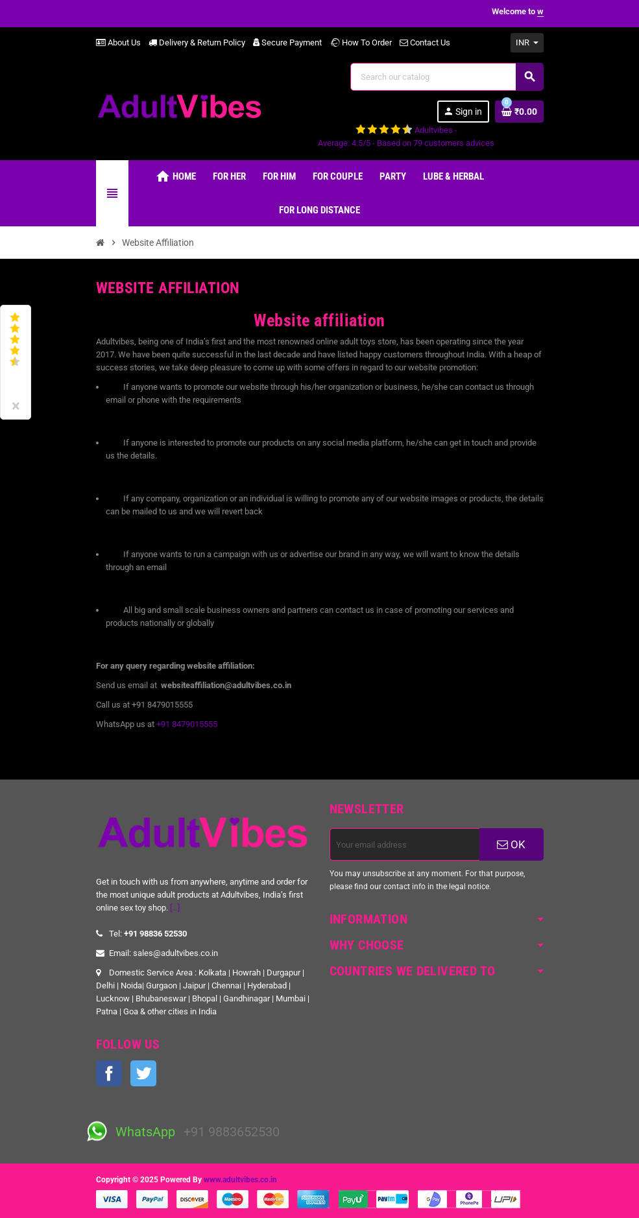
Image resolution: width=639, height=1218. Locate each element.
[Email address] (405, 844)
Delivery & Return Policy (197, 42)
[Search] (446, 77)
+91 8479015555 (186, 724)
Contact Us (425, 42)
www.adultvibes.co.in (240, 1179)
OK (511, 844)
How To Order (361, 42)
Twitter (143, 1073)
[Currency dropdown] (527, 43)
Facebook (109, 1073)
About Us (118, 42)
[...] (175, 908)
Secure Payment (287, 42)
